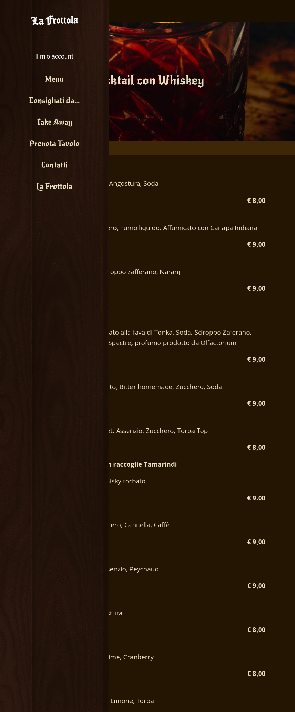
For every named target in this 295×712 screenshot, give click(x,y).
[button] (54, 51)
